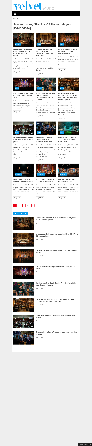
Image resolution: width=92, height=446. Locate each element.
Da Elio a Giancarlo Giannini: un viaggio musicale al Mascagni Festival (67, 51)
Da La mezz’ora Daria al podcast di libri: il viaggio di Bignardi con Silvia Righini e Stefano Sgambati (67, 96)
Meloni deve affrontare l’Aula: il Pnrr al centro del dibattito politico (23, 139)
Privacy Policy (50, 353)
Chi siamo (30, 353)
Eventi (17, 88)
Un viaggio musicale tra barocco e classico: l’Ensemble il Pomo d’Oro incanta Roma (44, 52)
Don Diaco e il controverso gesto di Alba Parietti (67, 180)
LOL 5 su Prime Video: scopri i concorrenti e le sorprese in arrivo (23, 95)
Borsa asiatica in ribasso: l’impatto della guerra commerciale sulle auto (44, 139)
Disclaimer (39, 353)
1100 (33, 206)
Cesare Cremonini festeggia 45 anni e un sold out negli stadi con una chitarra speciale (22, 52)
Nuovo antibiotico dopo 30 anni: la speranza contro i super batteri (67, 139)
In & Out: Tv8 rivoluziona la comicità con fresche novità (45, 180)
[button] (78, 14)
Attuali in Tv (18, 174)
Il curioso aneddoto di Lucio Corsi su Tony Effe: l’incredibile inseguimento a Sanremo (45, 96)
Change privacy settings (85, 444)
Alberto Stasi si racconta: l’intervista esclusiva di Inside (23, 180)
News (39, 44)
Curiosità (17, 44)
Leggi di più (17, 72)
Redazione (61, 353)
